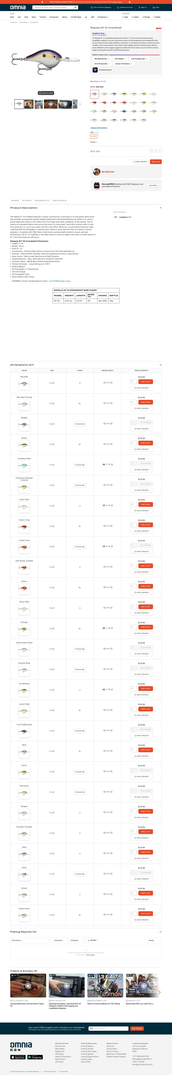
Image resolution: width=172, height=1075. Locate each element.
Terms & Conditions (50, 1071)
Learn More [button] (153, 185)
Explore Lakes (86, 1059)
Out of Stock (145, 422)
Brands (146, 17)
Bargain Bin (60, 1051)
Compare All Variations (98, 128)
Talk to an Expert (139, 1046)
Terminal (43, 17)
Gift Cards (59, 1062)
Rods (26, 17)
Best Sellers (59, 1049)
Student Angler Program (116, 1057)
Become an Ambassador (116, 1054)
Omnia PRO (85, 1062)
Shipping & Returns (140, 1049)
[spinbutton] (133, 381)
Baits (12, 17)
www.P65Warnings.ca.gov (59, 281)
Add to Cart (156, 162)
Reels (34, 17)
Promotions (103, 17)
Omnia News (112, 1049)
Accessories (54, 17)
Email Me (80, 424)
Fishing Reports (87, 1046)
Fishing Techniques (89, 1051)
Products (13, 22)
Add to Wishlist (140, 162)
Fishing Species (87, 1054)
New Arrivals (60, 1046)
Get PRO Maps (76, 17)
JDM (92, 17)
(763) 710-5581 (138, 1062)
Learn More (117, 2)
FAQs (134, 1051)
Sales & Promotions (63, 1057)
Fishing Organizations (90, 1057)
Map (125, 17)
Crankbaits (34, 22)
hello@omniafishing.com (142, 1064)
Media (157, 17)
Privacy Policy (64, 1071)
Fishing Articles (87, 1049)
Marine (64, 17)
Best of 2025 (60, 1059)
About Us (110, 1046)
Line (19, 17)
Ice (86, 17)
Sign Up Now (137, 1028)
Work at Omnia (113, 1051)
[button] (86, 207)
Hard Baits (24, 22)
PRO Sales (59, 1054)
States (135, 17)
